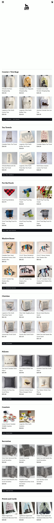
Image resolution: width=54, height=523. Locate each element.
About (4, 512)
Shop (3, 510)
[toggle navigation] (3, 2)
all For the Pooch (9, 176)
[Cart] (52, 2)
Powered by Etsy (43, 514)
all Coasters (7, 379)
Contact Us (5, 517)
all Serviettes (8, 437)
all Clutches (7, 290)
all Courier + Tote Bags (11, 65)
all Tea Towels (8, 121)
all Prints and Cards (10, 492)
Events (4, 514)
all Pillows (7, 345)
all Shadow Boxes (9, 234)
